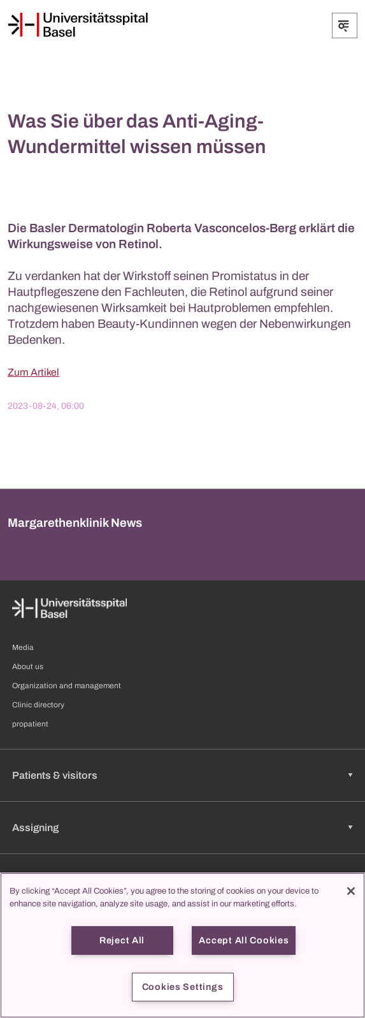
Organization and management (66, 685)
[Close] (351, 891)
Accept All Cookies (244, 940)
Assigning (35, 827)
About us (27, 666)
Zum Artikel (33, 372)
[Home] (78, 25)
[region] (182, 945)
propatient (30, 723)
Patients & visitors (54, 775)
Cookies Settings (183, 987)
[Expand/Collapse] (344, 25)
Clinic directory (38, 704)
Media (23, 647)
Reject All (122, 940)
